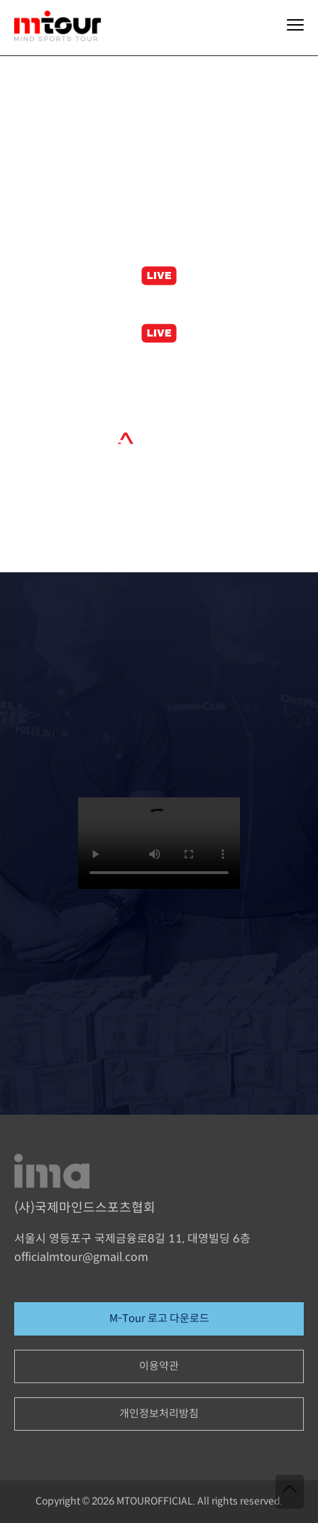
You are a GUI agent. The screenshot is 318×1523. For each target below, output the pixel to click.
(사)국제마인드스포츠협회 (84, 1208)
